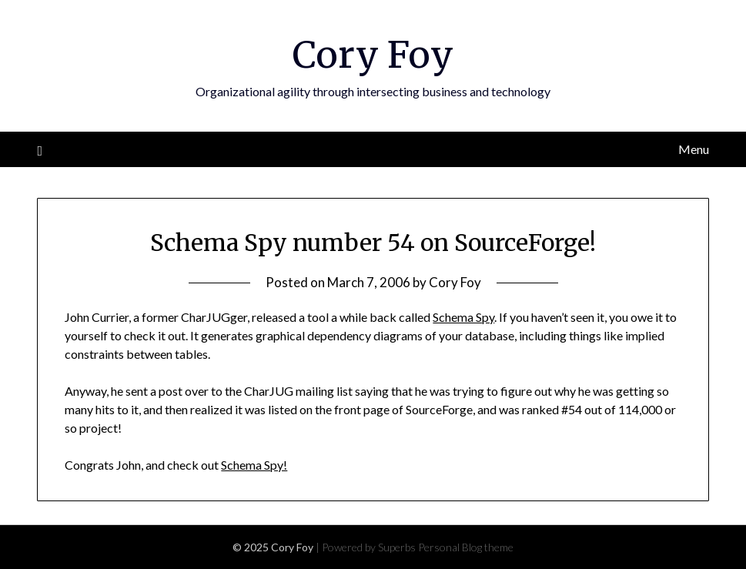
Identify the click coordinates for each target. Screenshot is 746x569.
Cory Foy (373, 55)
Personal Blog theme (466, 547)
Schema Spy (463, 317)
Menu (693, 149)
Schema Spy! (254, 464)
